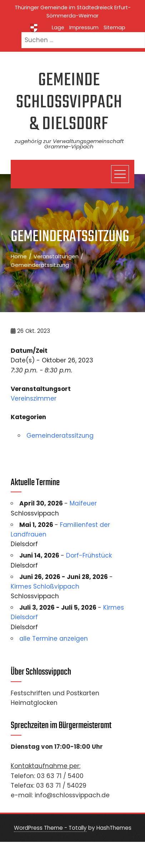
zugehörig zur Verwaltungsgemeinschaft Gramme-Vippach (69, 143)
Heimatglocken (34, 702)
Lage (58, 27)
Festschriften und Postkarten (55, 693)
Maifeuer (83, 503)
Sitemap (114, 27)
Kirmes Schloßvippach (45, 586)
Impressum (84, 27)
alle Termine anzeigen (53, 638)
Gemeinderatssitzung (60, 435)
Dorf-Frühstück (89, 555)
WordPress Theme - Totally (50, 828)
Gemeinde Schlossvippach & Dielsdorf (69, 102)
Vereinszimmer (33, 398)
